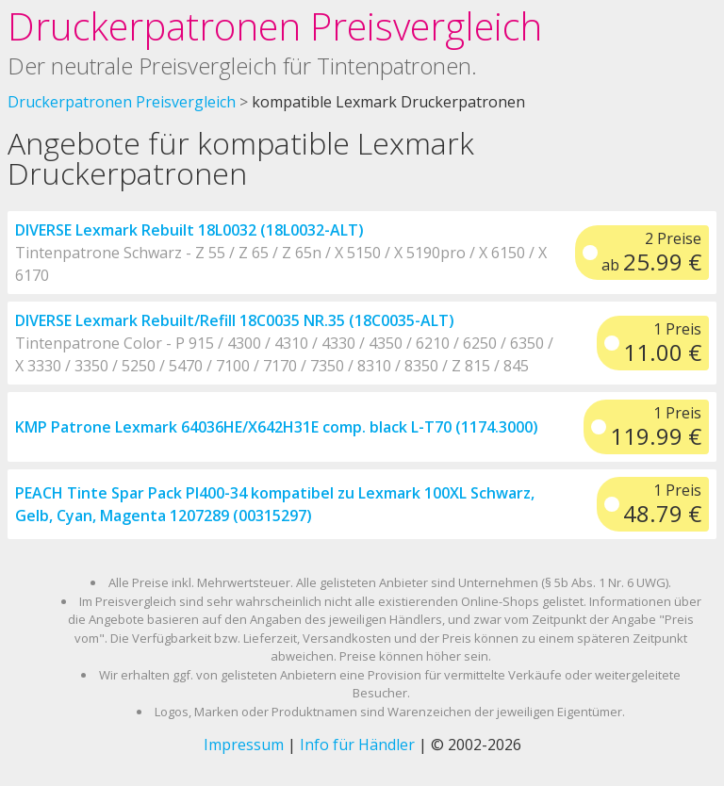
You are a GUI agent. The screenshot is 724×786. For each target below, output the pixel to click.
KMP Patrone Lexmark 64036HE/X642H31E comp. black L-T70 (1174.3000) (276, 427)
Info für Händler (357, 744)
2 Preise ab (651, 252)
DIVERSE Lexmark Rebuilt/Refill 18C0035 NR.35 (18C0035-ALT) (234, 320)
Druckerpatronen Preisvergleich (275, 26)
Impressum (244, 744)
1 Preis (662, 343)
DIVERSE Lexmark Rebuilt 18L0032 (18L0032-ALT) (189, 230)
